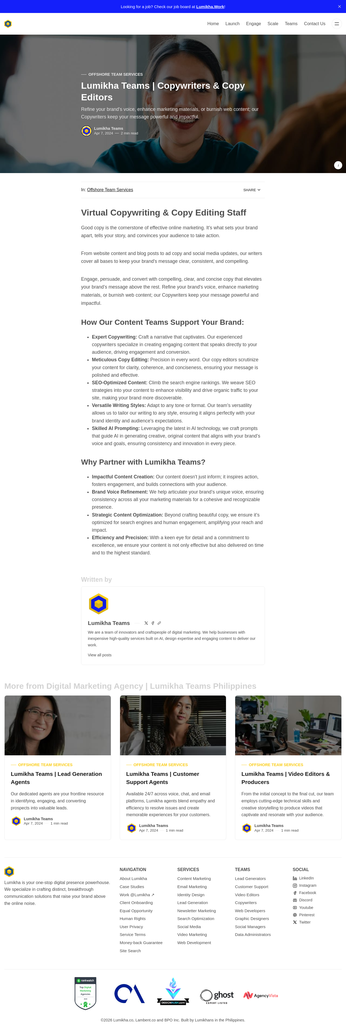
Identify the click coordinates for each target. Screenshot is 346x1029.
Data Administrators (253, 934)
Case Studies (132, 886)
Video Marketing (192, 934)
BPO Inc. (172, 1020)
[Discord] (302, 900)
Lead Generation (192, 902)
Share (252, 190)
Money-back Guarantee (141, 942)
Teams (291, 23)
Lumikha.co (123, 1020)
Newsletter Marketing (196, 910)
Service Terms (133, 934)
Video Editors (247, 894)
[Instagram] (305, 885)
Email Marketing (192, 886)
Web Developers (250, 910)
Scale (273, 23)
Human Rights (133, 918)
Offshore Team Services (115, 74)
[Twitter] (146, 623)
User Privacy (131, 926)
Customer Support (251, 886)
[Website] (159, 623)
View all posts (100, 655)
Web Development (194, 942)
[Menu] (337, 24)
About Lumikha (133, 878)
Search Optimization (195, 918)
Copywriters (246, 902)
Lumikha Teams (108, 128)
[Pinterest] (304, 915)
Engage (253, 23)
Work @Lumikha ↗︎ (137, 894)
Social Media (189, 926)
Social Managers (250, 926)
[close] (339, 6)
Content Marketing (194, 878)
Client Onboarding (136, 902)
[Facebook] (153, 623)
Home (213, 23)
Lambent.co (145, 1020)
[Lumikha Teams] (86, 130)
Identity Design (190, 894)
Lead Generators (250, 878)
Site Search (130, 950)
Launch (232, 23)
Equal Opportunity (136, 910)
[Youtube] (303, 908)
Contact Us (314, 23)
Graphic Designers (252, 918)
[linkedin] (303, 878)
